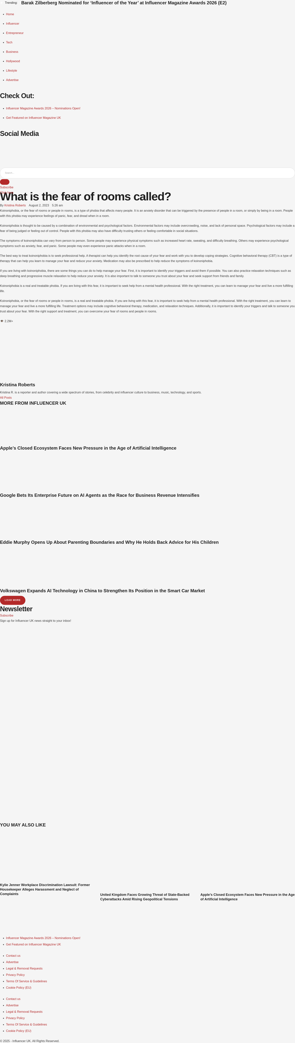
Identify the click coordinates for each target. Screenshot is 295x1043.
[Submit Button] (4, 182)
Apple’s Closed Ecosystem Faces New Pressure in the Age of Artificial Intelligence (88, 448)
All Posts (6, 397)
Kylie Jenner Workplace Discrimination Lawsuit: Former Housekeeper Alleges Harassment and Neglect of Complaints (45, 889)
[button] (6, 187)
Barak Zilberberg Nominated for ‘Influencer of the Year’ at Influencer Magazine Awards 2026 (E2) (124, 2)
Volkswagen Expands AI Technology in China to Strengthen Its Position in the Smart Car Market (102, 590)
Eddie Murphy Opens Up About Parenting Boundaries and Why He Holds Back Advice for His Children (109, 542)
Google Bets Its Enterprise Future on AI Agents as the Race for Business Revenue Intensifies (99, 495)
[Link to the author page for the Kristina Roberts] (15, 205)
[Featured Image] (47, 880)
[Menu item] (43, 938)
